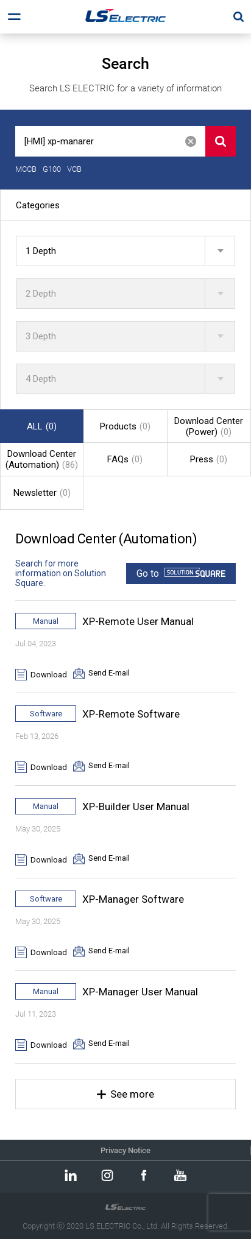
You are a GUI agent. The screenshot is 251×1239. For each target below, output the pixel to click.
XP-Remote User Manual (138, 621)
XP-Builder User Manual (135, 806)
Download (48, 674)
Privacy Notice (125, 1150)
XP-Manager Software (133, 899)
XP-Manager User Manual (140, 992)
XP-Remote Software (131, 714)
